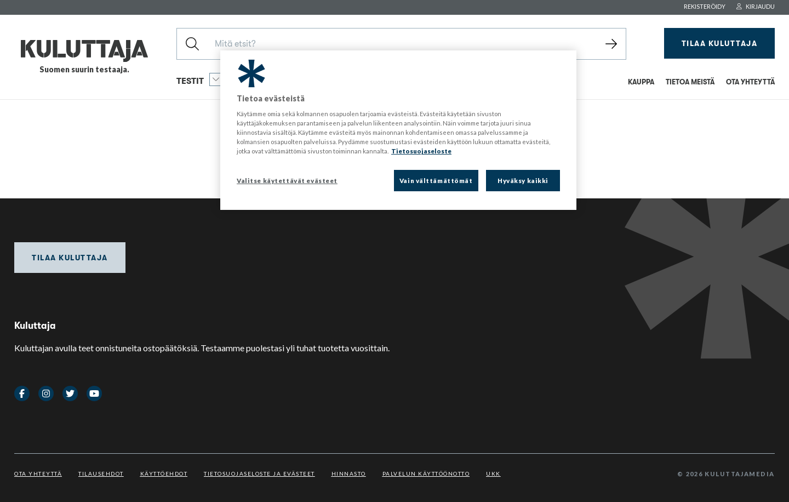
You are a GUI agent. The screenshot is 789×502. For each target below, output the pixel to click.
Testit (199, 79)
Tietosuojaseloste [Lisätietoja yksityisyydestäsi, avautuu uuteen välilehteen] (421, 151)
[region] (398, 130)
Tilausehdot (101, 473)
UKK (493, 473)
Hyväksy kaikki (523, 180)
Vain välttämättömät (436, 180)
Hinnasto (348, 473)
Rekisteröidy (704, 6)
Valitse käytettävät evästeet (287, 180)
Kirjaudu (755, 6)
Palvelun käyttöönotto (426, 473)
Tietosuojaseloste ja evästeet (259, 473)
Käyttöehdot (164, 473)
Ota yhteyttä (38, 473)
